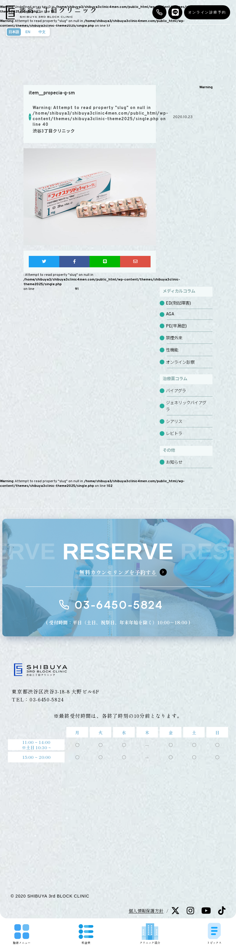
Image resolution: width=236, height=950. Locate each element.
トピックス (214, 933)
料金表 (86, 934)
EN (27, 32)
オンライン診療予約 (207, 12)
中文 (41, 32)
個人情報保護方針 (146, 910)
